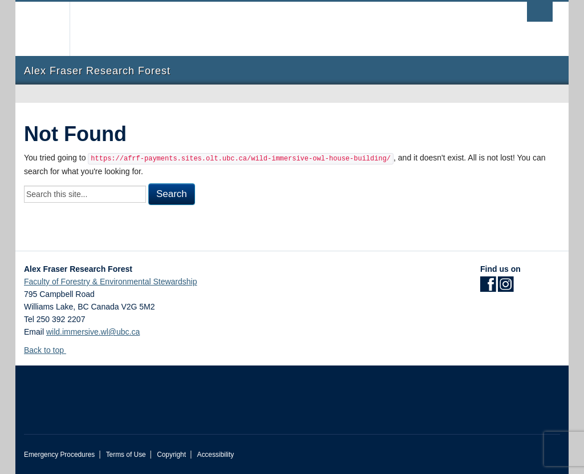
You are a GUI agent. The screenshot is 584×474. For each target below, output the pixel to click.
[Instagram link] (505, 287)
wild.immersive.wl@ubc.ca (93, 331)
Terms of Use (126, 455)
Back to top (49, 350)
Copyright (171, 455)
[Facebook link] (488, 287)
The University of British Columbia (51, 29)
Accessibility (215, 455)
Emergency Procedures (59, 455)
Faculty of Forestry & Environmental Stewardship (110, 281)
